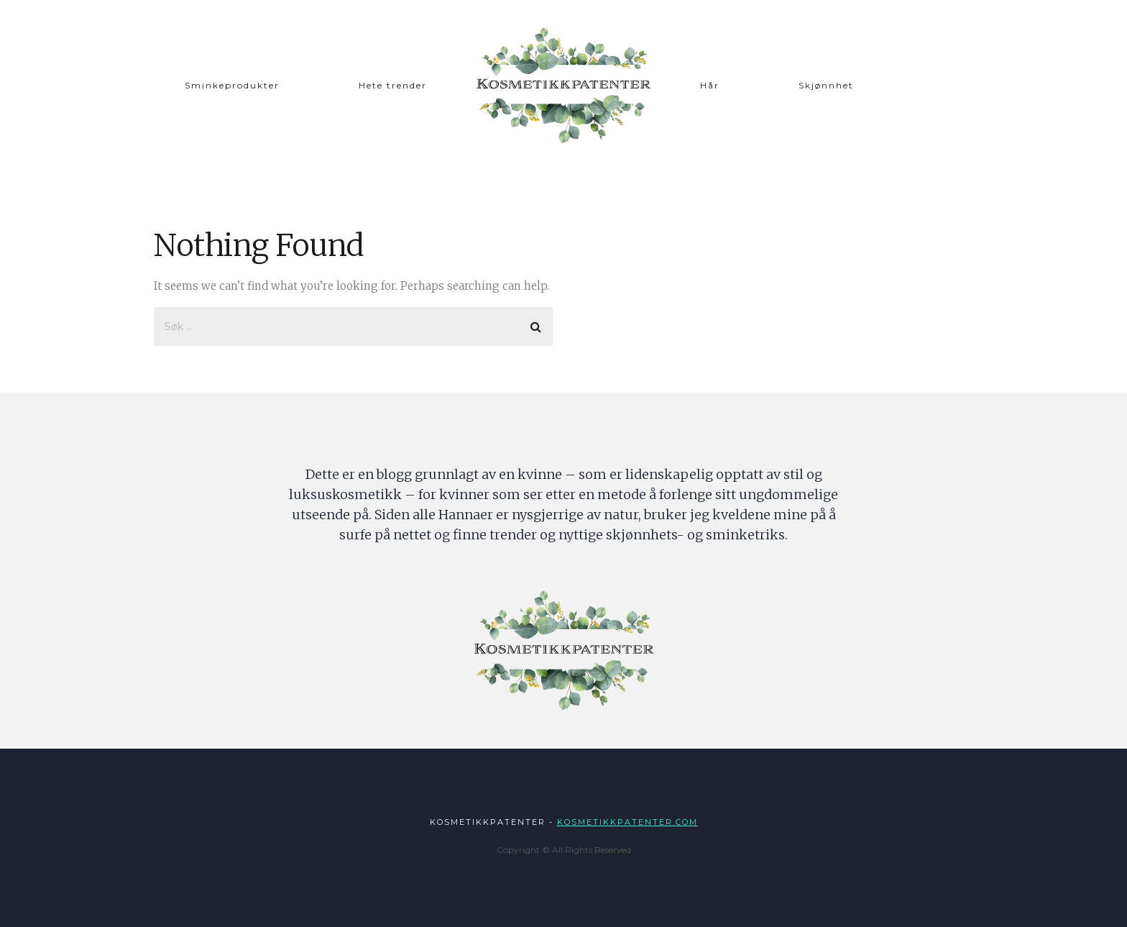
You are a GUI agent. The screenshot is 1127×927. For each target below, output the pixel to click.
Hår (709, 85)
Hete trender (393, 85)
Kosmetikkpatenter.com (627, 822)
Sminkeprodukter (232, 85)
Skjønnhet (826, 85)
